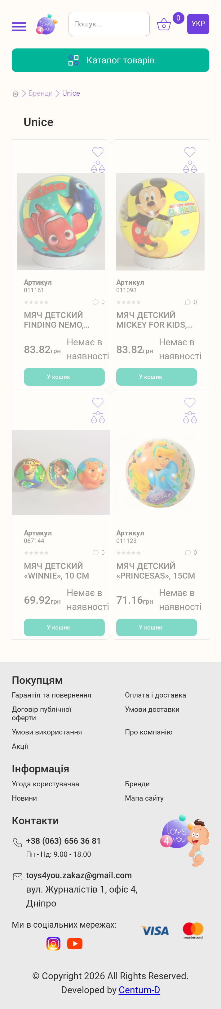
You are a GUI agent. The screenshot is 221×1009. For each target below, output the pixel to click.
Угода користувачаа (45, 784)
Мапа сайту (144, 798)
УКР (198, 24)
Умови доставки (152, 709)
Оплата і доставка (155, 695)
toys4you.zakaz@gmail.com (79, 875)
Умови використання (47, 732)
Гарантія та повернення (51, 695)
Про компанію (149, 732)
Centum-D (139, 989)
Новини (24, 798)
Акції (20, 746)
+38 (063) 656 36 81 (63, 841)
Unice (71, 93)
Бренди (41, 93)
